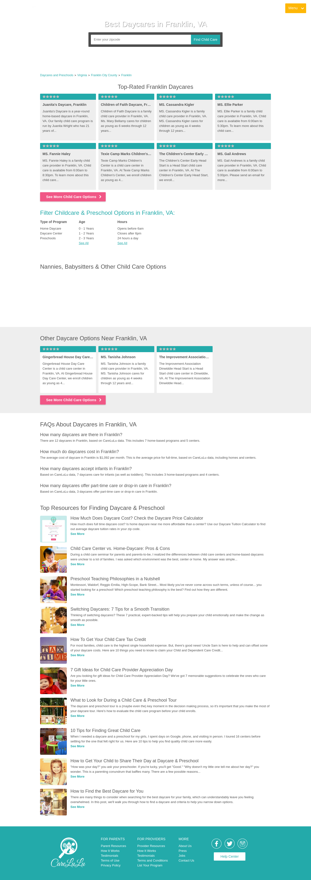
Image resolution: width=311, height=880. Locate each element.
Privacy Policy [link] (111, 865)
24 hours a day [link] (127, 238)
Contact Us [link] (186, 860)
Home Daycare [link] (50, 228)
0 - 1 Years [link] (86, 228)
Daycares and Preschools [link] (56, 75)
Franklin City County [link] (104, 75)
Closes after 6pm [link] (129, 233)
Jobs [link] (182, 855)
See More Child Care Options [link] (74, 197)
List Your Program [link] (149, 865)
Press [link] (183, 851)
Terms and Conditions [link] (152, 860)
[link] (22, 8)
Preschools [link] (48, 238)
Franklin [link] (126, 75)
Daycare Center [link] (51, 233)
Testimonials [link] (109, 855)
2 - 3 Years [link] (86, 238)
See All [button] (83, 243)
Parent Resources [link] (113, 846)
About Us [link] (185, 846)
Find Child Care (205, 40)
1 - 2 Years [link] (86, 233)
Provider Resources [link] (151, 846)
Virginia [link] (82, 75)
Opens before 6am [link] (130, 228)
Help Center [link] (230, 856)
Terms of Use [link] (110, 860)
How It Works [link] (110, 851)
